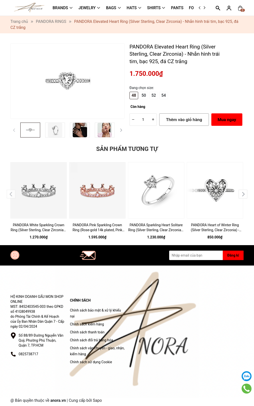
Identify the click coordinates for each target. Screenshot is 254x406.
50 (143, 95)
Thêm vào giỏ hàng (184, 119)
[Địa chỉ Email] (206, 255)
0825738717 (28, 354)
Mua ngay (227, 119)
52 (153, 95)
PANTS (177, 7)
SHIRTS (153, 8)
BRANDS (60, 8)
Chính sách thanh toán (87, 332)
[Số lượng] (143, 119)
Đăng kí (233, 255)
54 (163, 95)
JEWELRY (86, 8)
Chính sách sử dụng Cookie (91, 362)
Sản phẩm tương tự (127, 148)
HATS (132, 8)
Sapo (97, 400)
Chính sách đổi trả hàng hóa (91, 340)
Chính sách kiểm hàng (87, 324)
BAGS (111, 8)
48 (133, 95)
